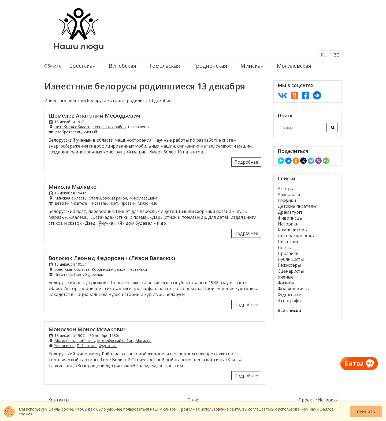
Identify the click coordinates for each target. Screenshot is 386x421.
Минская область (70, 198)
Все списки (289, 310)
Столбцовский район (108, 198)
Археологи (289, 194)
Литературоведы (296, 236)
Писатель (98, 203)
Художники (289, 295)
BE (336, 55)
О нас (193, 400)
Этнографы (289, 300)
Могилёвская (294, 65)
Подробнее (246, 162)
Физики (286, 283)
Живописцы (290, 218)
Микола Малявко (72, 186)
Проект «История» (318, 400)
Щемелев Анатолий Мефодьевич (94, 115)
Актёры (286, 188)
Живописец (64, 345)
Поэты (284, 247)
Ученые (286, 277)
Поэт (113, 203)
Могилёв (143, 340)
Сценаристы (291, 271)
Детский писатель (70, 203)
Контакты (58, 400)
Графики (287, 200)
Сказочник (147, 203)
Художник (94, 274)
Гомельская (165, 65)
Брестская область (72, 269)
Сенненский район (109, 126)
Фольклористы (293, 289)
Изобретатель (67, 131)
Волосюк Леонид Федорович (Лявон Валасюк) (112, 258)
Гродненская (210, 65)
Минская (251, 65)
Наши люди (78, 46)
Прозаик (128, 203)
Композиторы (292, 230)
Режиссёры (289, 265)
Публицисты (291, 259)
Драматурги (290, 212)
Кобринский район (108, 269)
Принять (366, 411)
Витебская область (72, 126)
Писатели (288, 242)
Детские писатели (297, 206)
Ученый (90, 131)
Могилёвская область (74, 340)
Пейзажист (87, 345)
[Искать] (332, 127)
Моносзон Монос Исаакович (88, 329)
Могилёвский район (115, 340)
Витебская (122, 65)
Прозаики (288, 253)
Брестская (82, 65)
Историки (288, 224)
